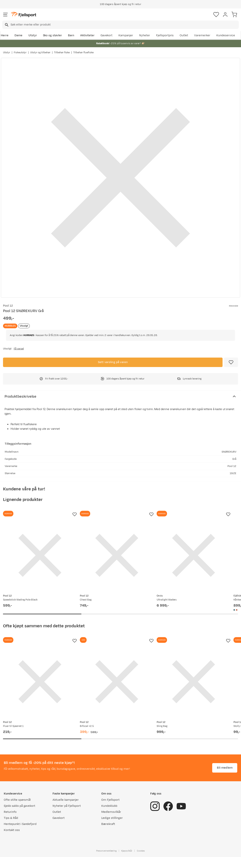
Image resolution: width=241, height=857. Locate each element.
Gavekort (107, 35)
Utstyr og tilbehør (40, 52)
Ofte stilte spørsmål (17, 800)
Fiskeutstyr (20, 52)
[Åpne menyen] (5, 14)
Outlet (184, 35)
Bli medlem (225, 768)
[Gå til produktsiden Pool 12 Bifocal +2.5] (117, 682)
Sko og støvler (52, 35)
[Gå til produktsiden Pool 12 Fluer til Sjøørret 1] (40, 682)
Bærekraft (108, 824)
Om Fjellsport (110, 800)
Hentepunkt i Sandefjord (20, 824)
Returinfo (10, 812)
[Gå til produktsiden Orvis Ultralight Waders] (193, 555)
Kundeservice (225, 35)
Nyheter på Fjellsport (67, 806)
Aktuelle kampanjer (66, 800)
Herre (4, 35)
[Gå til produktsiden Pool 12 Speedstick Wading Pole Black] (40, 555)
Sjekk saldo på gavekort (19, 806)
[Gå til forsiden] (23, 14)
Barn (71, 35)
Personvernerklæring (106, 850)
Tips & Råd (11, 818)
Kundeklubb (109, 806)
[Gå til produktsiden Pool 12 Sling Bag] (193, 682)
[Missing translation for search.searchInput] (6, 25)
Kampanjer (125, 35)
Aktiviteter (87, 35)
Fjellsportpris (165, 35)
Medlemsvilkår (111, 812)
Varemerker (202, 35)
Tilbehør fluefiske (83, 52)
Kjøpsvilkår (126, 850)
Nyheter (144, 35)
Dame (18, 35)
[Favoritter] (216, 15)
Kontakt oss (12, 830)
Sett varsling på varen (113, 362)
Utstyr (32, 35)
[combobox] (120, 25)
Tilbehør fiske (62, 52)
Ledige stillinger (112, 818)
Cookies (141, 850)
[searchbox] (124, 24)
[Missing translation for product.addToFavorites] (231, 362)
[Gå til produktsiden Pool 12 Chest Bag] (117, 555)
